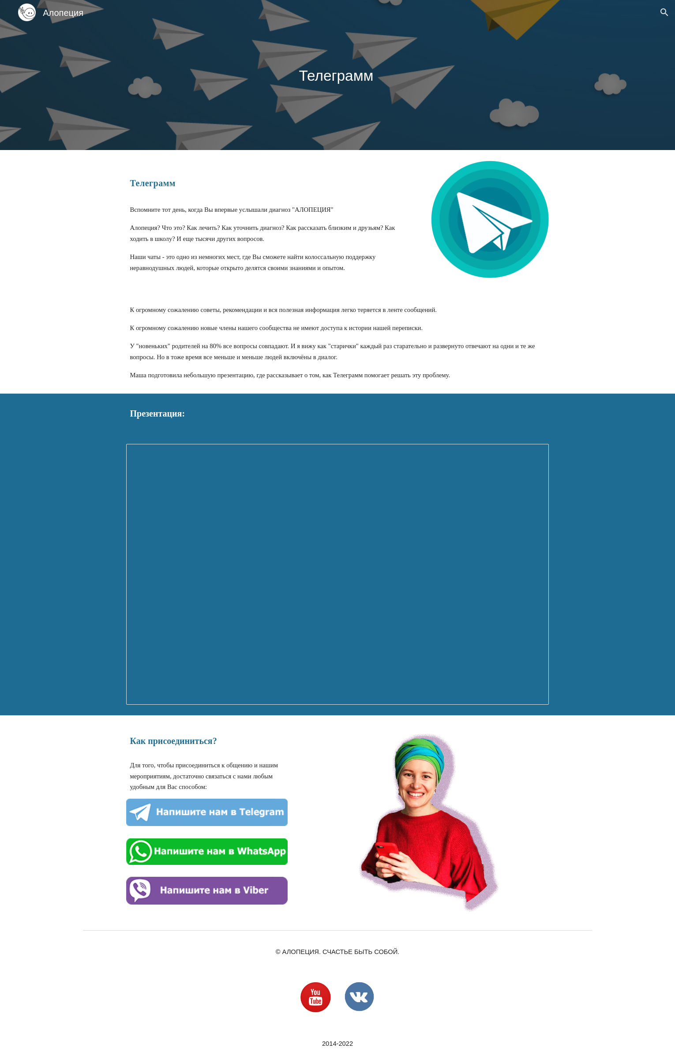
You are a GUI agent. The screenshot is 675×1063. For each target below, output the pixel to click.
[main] (337, 75)
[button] (664, 12)
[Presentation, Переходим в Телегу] (337, 574)
